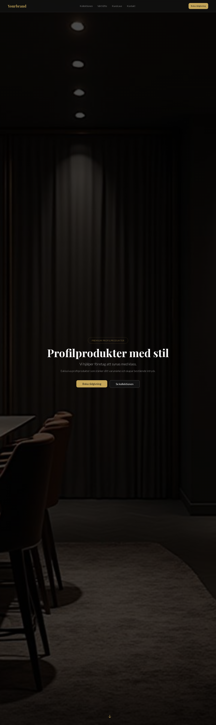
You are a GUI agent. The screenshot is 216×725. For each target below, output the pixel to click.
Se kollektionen (125, 384)
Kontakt (131, 6)
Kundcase (117, 6)
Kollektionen (86, 6)
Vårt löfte (102, 6)
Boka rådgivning (198, 6)
